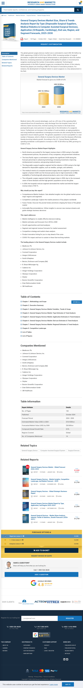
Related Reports (7, 66)
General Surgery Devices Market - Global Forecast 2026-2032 (48, 468)
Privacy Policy (38, 676)
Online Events (69, 650)
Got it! (67, 684)
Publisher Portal (70, 648)
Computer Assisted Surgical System (52, 451)
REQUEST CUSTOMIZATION (51, 44)
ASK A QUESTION (41, 575)
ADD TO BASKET (41, 550)
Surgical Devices (74, 451)
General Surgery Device (30, 451)
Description (5, 53)
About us (5, 645)
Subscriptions (27, 653)
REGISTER (70, 618)
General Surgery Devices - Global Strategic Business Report (49, 492)
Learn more (53, 685)
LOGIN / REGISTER (49, 650)
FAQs (45, 648)
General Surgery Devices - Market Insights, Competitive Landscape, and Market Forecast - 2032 (50, 480)
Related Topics (7, 63)
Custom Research (28, 650)
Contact (46, 645)
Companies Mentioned (9, 59)
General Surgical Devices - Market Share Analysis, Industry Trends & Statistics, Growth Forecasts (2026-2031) (49, 517)
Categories (26, 645)
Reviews (5, 650)
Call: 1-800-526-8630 (41, 570)
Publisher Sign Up (70, 645)
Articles (67, 653)
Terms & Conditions (49, 676)
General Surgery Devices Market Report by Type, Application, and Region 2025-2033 (47, 504)
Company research (29, 648)
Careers (5, 648)
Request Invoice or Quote (41, 556)
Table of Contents (7, 56)
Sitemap (30, 676)
